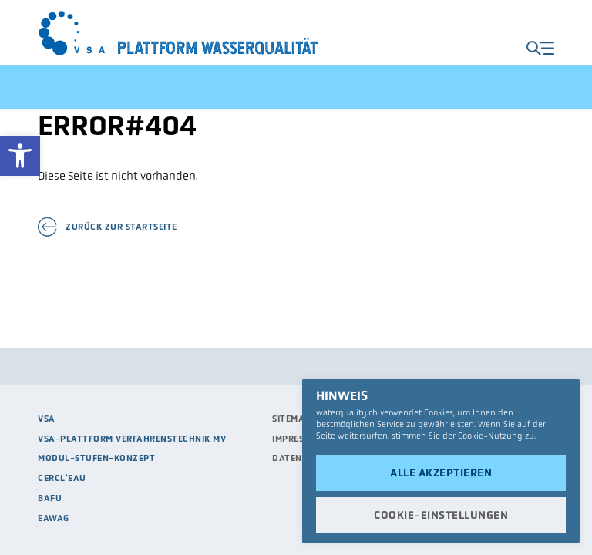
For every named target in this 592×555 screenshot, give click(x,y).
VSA (47, 418)
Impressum (297, 438)
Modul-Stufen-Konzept (96, 457)
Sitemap (291, 418)
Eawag (53, 518)
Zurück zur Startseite (121, 227)
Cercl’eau (62, 478)
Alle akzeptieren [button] (441, 472)
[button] (20, 156)
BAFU (50, 498)
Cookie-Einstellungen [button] (441, 515)
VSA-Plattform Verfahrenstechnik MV (132, 438)
